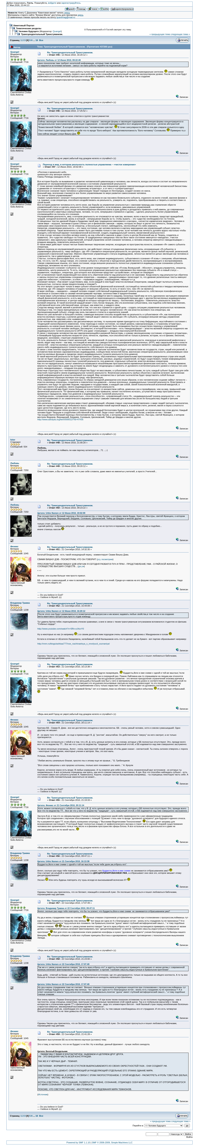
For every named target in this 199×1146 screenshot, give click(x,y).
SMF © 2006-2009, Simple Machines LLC (112, 1142)
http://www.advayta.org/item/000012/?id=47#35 (60, 419)
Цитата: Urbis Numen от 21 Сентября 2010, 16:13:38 (63, 861)
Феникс (14, 546)
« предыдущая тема (159, 34)
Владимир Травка (20, 603)
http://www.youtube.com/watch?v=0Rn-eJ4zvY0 (60, 629)
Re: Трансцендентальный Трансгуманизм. (70, 52)
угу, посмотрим (105, 559)
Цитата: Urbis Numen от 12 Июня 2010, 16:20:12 (61, 611)
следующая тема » (180, 34)
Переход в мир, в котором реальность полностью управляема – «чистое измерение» (89, 164)
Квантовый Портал (24, 25)
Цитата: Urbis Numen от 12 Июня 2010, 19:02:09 (61, 513)
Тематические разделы (28, 28)
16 (37, 40)
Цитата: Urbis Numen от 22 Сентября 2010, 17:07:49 (63, 964)
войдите (52, 3)
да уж (81, 566)
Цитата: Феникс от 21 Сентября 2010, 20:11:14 (60, 805)
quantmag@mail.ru (66, 17)
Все (41, 40)
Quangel (57, 31)
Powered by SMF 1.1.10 (78, 1142)
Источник (42, 1094)
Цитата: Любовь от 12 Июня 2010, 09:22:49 (59, 60)
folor (12, 440)
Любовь (14, 463)
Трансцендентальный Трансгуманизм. (42, 34)
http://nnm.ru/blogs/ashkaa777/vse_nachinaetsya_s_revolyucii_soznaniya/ (73, 644)
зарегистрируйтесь (70, 3)
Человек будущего (29, 31)
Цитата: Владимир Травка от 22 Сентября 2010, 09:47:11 (66, 908)
